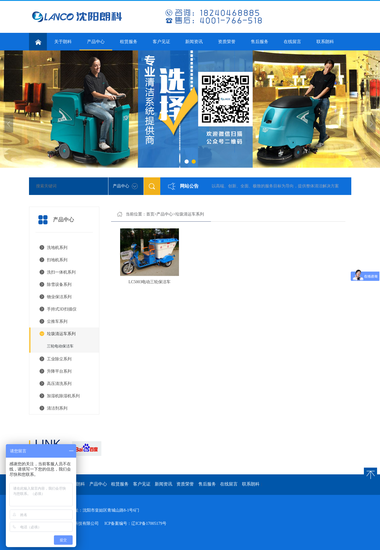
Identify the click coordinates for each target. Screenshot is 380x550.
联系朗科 (325, 41)
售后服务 (259, 41)
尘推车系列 (57, 321)
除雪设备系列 (59, 284)
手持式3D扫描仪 (61, 309)
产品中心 (95, 44)
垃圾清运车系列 (61, 334)
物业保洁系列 (59, 297)
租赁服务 (128, 41)
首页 (150, 214)
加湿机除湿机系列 (63, 396)
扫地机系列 (57, 260)
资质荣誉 (227, 41)
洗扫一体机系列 (61, 272)
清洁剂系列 (57, 408)
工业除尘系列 (59, 359)
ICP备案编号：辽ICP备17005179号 (136, 523)
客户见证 (161, 41)
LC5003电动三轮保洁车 (150, 282)
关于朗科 (63, 41)
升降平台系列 (59, 371)
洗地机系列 (57, 247)
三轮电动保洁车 (60, 346)
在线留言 (292, 41)
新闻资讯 (194, 41)
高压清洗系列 (59, 383)
